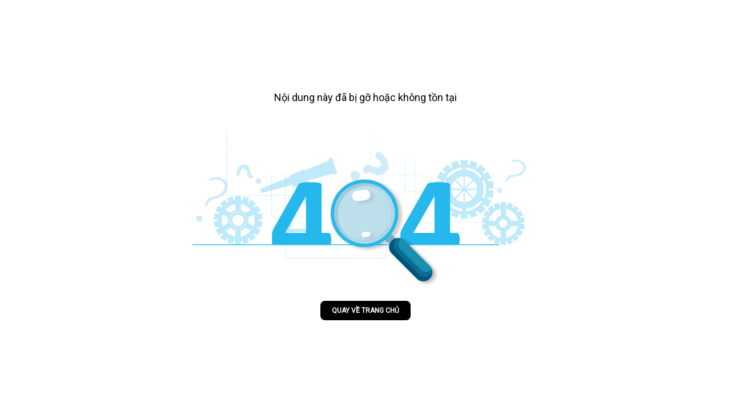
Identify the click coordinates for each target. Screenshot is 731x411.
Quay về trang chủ (365, 311)
